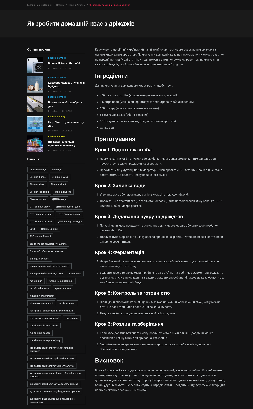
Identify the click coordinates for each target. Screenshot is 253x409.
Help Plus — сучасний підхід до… (66, 124)
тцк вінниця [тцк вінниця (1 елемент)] (71, 318)
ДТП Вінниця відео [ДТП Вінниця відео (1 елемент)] (40, 206)
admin (55, 68)
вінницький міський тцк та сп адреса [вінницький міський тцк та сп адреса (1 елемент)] (49, 266)
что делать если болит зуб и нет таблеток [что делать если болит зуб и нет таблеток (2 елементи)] (52, 366)
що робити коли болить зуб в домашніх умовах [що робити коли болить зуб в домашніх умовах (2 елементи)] (55, 391)
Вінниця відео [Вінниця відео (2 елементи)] (37, 184)
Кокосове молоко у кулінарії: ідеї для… (66, 84)
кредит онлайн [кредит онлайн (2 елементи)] (63, 288)
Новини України (57, 58)
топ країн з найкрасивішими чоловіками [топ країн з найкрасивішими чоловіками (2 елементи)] (51, 310)
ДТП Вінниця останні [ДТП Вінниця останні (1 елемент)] (41, 221)
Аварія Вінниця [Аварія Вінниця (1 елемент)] (38, 169)
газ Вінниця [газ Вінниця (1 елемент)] (36, 281)
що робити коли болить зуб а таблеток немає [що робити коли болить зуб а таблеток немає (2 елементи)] (54, 384)
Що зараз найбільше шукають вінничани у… (62, 143)
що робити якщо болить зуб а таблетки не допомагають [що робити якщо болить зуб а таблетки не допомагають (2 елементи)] (52, 400)
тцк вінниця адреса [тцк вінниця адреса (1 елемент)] (40, 333)
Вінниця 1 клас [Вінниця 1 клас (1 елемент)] (38, 177)
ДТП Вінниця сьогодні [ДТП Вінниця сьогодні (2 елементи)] (70, 221)
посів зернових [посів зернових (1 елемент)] (67, 303)
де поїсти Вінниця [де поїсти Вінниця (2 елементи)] (39, 288)
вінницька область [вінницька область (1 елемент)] (40, 258)
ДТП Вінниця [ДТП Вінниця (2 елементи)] (59, 199)
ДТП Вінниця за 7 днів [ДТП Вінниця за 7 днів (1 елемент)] (68, 206)
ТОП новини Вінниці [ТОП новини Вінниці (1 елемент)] (40, 236)
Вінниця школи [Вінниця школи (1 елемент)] (38, 199)
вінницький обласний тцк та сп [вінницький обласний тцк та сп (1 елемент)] (46, 273)
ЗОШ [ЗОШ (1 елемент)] (32, 229)
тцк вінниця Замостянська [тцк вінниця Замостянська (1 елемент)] (44, 325)
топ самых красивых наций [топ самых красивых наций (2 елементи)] (44, 318)
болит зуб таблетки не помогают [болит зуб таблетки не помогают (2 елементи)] (47, 251)
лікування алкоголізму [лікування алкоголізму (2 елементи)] (42, 296)
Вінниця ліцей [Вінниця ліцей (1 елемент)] (58, 184)
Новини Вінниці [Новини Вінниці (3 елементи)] (49, 229)
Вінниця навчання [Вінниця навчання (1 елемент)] (39, 192)
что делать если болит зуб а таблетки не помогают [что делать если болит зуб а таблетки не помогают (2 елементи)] (51, 349)
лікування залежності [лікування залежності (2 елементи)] (41, 303)
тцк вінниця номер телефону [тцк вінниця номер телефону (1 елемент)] (45, 340)
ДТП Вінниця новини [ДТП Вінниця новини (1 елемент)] (69, 214)
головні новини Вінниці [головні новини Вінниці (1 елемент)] (61, 281)
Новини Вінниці (57, 117)
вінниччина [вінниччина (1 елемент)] (75, 273)
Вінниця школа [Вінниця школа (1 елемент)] (63, 192)
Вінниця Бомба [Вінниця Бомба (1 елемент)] (60, 177)
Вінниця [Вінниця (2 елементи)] (56, 169)
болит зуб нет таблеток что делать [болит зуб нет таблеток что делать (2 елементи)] (48, 244)
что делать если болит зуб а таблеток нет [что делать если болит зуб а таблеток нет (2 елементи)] (52, 358)
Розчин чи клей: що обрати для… (65, 104)
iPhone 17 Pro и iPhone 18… (65, 63)
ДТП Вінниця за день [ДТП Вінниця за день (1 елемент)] (41, 214)
